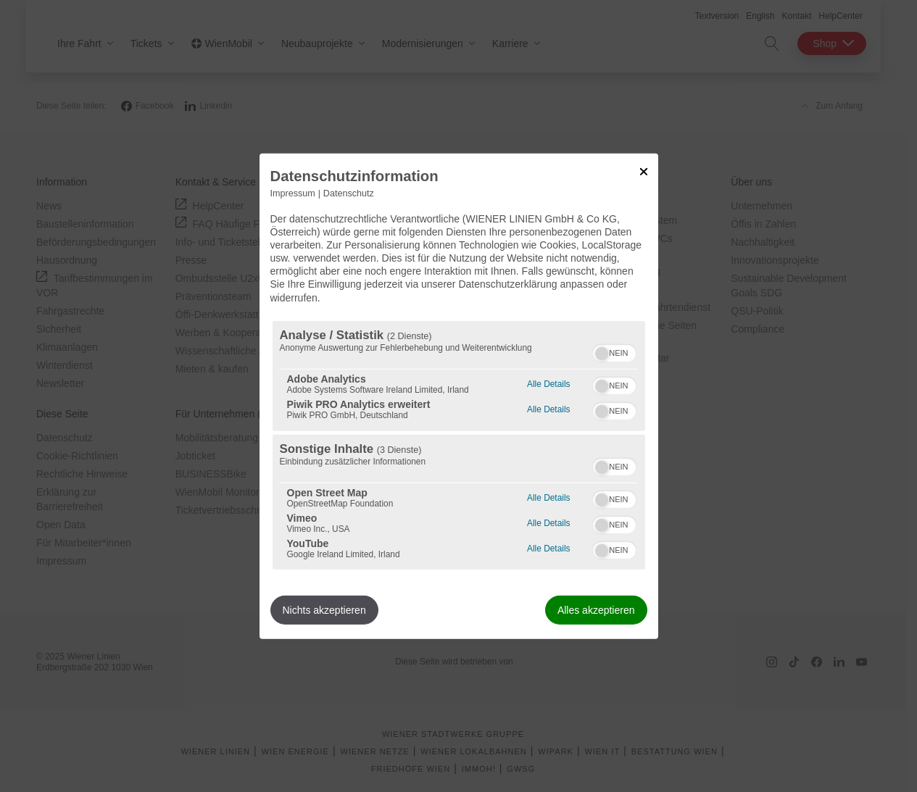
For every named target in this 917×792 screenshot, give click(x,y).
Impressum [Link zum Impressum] (292, 193)
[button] (601, 353)
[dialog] (459, 395)
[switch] (614, 351)
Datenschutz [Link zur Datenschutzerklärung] (348, 193)
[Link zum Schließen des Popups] (643, 171)
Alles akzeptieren (596, 610)
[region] (458, 445)
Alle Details (548, 382)
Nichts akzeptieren (324, 610)
